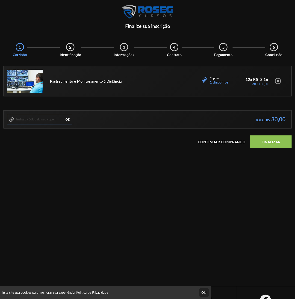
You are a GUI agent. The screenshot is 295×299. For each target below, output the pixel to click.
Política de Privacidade (92, 292)
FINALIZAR (271, 142)
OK (67, 119)
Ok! (203, 292)
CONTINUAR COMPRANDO (221, 142)
